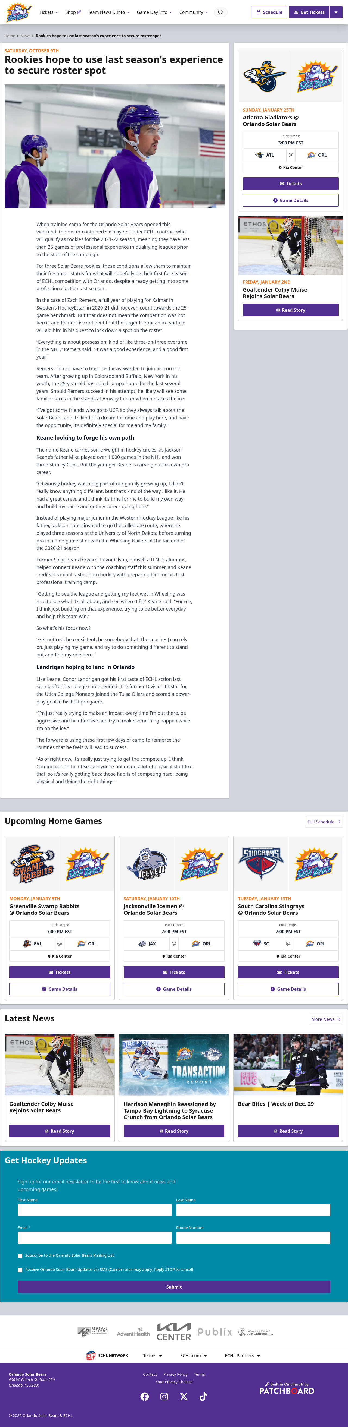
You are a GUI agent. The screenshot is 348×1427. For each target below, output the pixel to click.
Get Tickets (309, 12)
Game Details (290, 200)
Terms (199, 1374)
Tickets (49, 12)
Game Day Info (155, 12)
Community (194, 12)
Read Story (290, 310)
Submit (174, 1287)
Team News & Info (109, 12)
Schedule (269, 12)
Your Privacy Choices (174, 1381)
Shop (73, 12)
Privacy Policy (175, 1374)
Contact (150, 1374)
